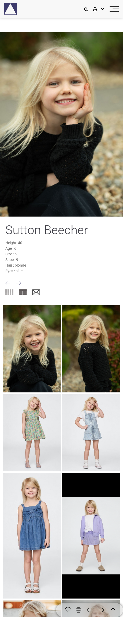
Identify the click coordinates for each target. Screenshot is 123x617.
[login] (98, 9)
